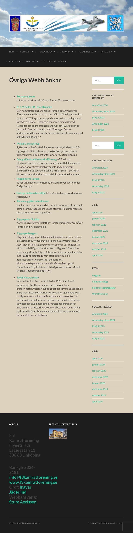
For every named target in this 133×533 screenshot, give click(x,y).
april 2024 (97, 212)
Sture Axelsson (23, 501)
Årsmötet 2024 (100, 105)
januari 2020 (98, 236)
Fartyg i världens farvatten (31, 193)
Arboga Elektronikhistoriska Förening (37, 159)
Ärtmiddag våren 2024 (103, 111)
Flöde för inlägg (100, 281)
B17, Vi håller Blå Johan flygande (34, 106)
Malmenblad (85, 52)
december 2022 (100, 230)
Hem (11, 52)
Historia (65, 52)
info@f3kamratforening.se (33, 477)
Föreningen (45, 52)
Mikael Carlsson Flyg (28, 143)
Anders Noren (106, 523)
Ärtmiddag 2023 (100, 123)
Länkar (13, 61)
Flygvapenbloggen (27, 233)
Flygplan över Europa (28, 178)
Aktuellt (25, 52)
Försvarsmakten (26, 96)
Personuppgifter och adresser (33, 201)
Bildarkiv (107, 52)
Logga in (96, 275)
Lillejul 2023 (98, 117)
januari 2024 (98, 218)
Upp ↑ (121, 523)
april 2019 (97, 255)
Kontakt (31, 61)
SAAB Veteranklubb (28, 277)
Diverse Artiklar (54, 61)
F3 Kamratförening (28, 523)
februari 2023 (99, 224)
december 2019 (100, 243)
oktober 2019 (99, 249)
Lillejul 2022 (98, 129)
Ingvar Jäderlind (20, 489)
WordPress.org (99, 293)
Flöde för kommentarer (104, 287)
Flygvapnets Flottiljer (28, 219)
